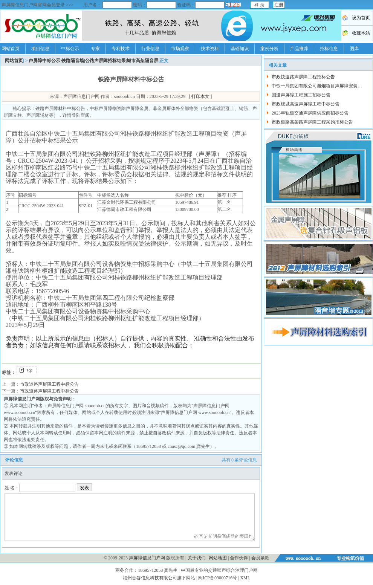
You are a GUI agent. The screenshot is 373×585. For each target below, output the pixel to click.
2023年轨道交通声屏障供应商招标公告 (310, 113)
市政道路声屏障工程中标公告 (49, 384)
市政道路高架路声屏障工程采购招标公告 (312, 122)
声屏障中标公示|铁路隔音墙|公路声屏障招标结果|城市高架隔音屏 (93, 60)
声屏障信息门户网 (147, 558)
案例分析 (269, 48)
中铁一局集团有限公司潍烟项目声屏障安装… (317, 86)
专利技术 (121, 48)
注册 (278, 5)
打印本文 (200, 96)
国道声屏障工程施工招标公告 (301, 95)
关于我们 (197, 558)
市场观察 (180, 48)
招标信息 (329, 48)
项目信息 (40, 48)
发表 (84, 487)
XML (245, 577)
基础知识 (240, 48)
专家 (95, 48)
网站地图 (218, 558)
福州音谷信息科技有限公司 (150, 577)
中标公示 (70, 48)
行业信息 (150, 48)
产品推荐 (299, 48)
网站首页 (11, 48)
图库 (354, 48)
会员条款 (260, 558)
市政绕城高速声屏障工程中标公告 (305, 104)
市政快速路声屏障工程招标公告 (303, 76)
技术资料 (210, 48)
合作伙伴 (239, 558)
